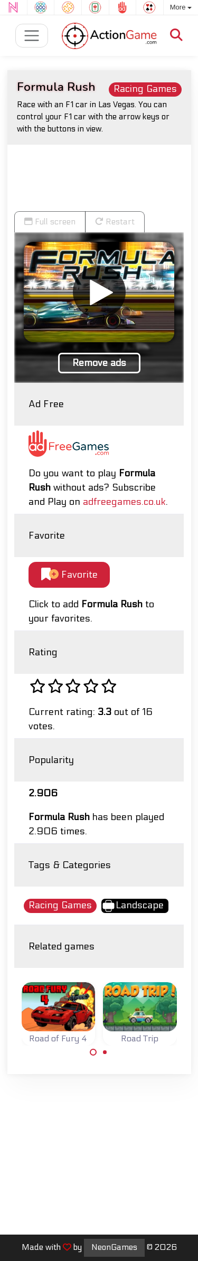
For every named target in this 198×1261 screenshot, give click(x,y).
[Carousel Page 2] (105, 1052)
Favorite (69, 574)
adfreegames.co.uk (124, 501)
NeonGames (114, 1247)
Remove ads (99, 363)
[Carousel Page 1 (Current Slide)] (93, 1052)
